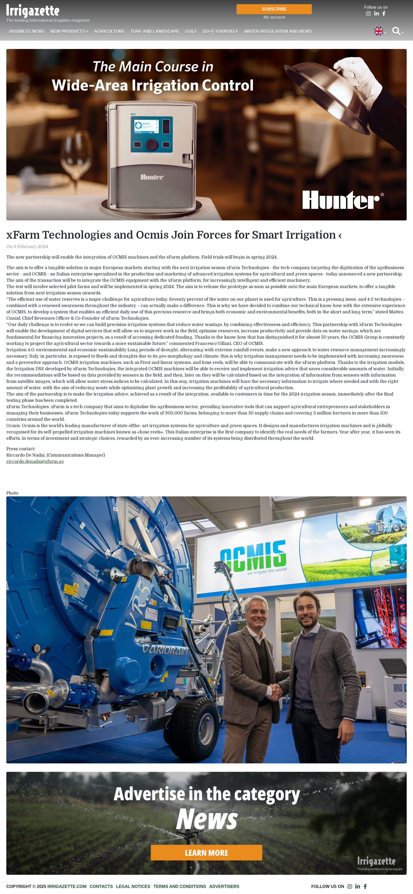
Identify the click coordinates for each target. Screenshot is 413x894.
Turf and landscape (154, 31)
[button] (380, 31)
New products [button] (68, 31)
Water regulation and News (278, 31)
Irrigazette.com (66, 886)
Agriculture (109, 31)
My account (274, 17)
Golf (191, 31)
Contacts (101, 886)
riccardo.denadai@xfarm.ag (35, 461)
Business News (27, 31)
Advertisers (224, 886)
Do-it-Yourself (220, 31)
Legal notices (133, 886)
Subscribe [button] (274, 9)
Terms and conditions (180, 886)
